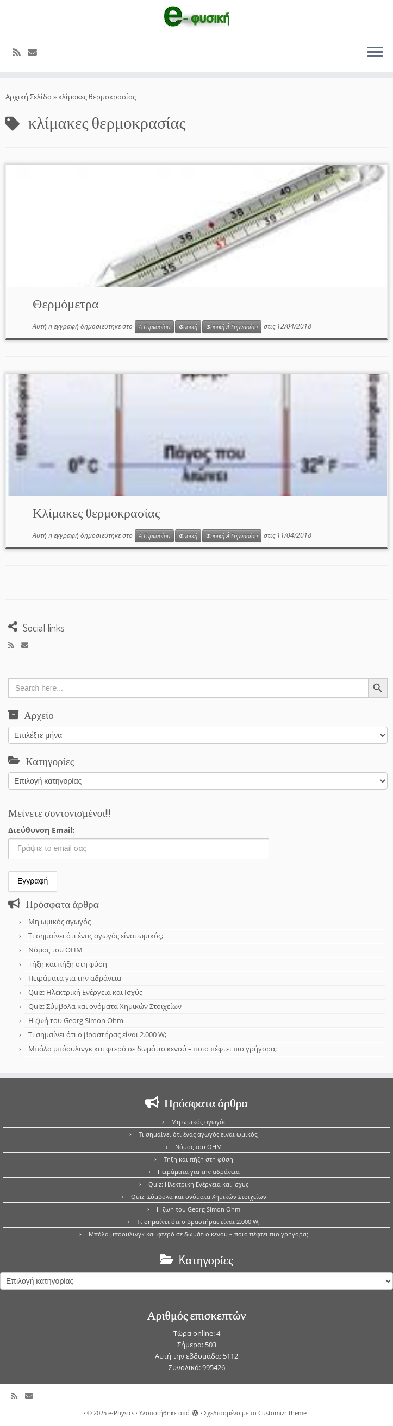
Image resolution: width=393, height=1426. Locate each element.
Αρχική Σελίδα (29, 97)
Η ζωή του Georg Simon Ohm (75, 1020)
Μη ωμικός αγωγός (59, 921)
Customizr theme (282, 1413)
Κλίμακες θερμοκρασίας (96, 512)
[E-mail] (36, 52)
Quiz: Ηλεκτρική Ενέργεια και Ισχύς (85, 992)
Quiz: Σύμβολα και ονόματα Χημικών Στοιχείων (105, 1006)
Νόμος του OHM (55, 950)
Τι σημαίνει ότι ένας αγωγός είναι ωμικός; (95, 936)
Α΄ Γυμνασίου (154, 327)
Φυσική (188, 327)
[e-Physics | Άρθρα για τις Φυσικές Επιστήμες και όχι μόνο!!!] (196, 17)
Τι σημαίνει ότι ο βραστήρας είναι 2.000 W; (97, 1034)
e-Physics (121, 1413)
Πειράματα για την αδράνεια (74, 978)
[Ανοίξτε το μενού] (375, 53)
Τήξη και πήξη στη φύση (67, 964)
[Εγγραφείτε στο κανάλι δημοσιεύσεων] (20, 52)
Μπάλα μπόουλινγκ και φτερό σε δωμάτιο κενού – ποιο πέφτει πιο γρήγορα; (152, 1048)
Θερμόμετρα (65, 303)
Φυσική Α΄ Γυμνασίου (232, 327)
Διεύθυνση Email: (41, 830)
